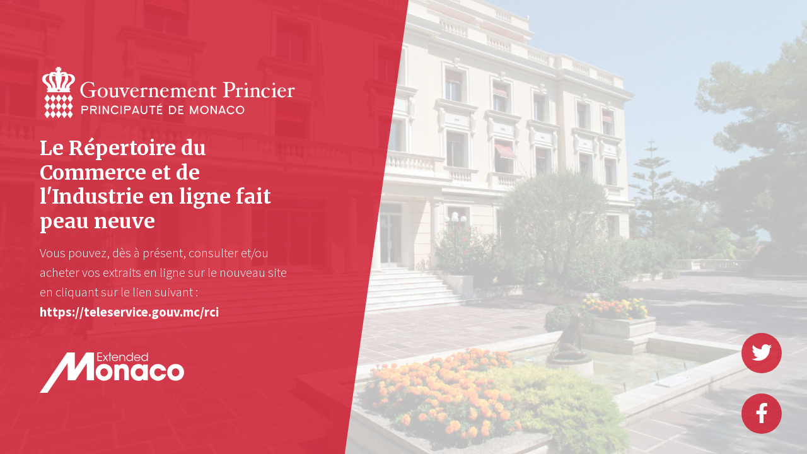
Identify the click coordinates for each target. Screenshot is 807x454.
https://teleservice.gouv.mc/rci (129, 312)
